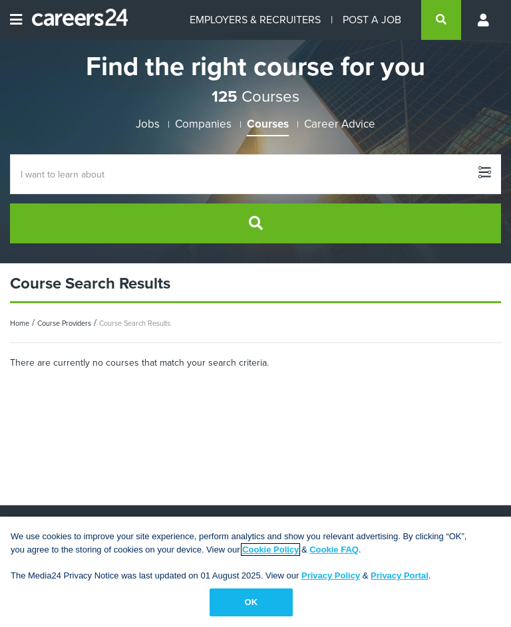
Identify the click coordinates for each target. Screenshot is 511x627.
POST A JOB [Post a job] (372, 19)
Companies (203, 124)
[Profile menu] (484, 20)
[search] (441, 20)
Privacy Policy (330, 575)
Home (19, 323)
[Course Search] (255, 174)
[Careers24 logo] (75, 20)
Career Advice (339, 124)
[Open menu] (16, 20)
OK (251, 602)
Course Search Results (134, 323)
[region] (255, 572)
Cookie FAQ (334, 550)
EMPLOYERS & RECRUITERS (255, 19)
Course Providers (64, 323)
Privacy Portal (399, 575)
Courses (268, 124)
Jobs (148, 124)
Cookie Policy (270, 550)
